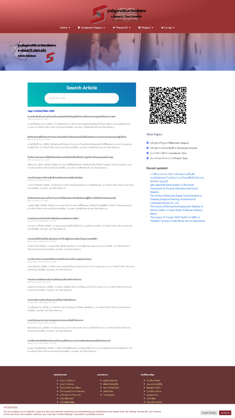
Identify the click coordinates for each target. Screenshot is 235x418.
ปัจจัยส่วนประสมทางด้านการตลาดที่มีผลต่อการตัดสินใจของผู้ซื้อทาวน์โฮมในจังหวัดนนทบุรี (72, 198)
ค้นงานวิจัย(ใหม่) (111, 387)
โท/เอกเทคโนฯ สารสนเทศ (72, 391)
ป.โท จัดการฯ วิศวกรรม (70, 394)
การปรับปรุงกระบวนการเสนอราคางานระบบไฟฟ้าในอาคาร (55, 320)
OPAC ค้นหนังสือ (110, 384)
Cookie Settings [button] (209, 413)
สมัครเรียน (108, 391)
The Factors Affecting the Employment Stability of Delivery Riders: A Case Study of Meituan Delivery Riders (176, 210)
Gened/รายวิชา (154, 387)
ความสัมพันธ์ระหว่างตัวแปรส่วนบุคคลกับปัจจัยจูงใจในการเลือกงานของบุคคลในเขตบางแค (71, 116)
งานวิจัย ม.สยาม (154, 391)
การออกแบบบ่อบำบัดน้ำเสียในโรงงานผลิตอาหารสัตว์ (53, 218)
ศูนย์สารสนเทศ (110, 380)
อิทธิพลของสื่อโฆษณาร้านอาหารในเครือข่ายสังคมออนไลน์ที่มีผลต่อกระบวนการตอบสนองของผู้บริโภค (77, 137)
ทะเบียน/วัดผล (153, 380)
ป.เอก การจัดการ (67, 380)
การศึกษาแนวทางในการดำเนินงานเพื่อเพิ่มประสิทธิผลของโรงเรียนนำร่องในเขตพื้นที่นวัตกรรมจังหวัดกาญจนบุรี (177, 178)
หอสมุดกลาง (152, 394)
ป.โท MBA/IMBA (67, 402)
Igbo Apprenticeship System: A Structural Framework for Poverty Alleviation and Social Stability (174, 188)
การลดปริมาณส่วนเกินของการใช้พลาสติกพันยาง (52, 300)
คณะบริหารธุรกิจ (154, 402)
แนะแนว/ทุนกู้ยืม (154, 384)
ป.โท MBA (151, 398)
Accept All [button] (225, 413)
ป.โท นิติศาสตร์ (67, 398)
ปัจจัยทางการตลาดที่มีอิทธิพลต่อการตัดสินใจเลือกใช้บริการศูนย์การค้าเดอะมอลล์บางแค (70, 157)
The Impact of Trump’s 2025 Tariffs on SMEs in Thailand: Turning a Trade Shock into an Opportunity (177, 219)
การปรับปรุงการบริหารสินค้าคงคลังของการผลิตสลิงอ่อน (55, 177)
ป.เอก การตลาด (67, 384)
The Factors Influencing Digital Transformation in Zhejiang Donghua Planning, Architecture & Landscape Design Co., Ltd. (176, 199)
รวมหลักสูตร (109, 394)
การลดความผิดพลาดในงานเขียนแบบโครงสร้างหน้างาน (54, 279)
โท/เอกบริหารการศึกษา (70, 387)
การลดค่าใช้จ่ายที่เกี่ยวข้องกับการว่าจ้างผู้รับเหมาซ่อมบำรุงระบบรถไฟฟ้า (62, 239)
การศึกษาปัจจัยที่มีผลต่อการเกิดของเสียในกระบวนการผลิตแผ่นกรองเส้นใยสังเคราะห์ (69, 340)
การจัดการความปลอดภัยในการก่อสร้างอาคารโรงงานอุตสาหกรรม (59, 259)
